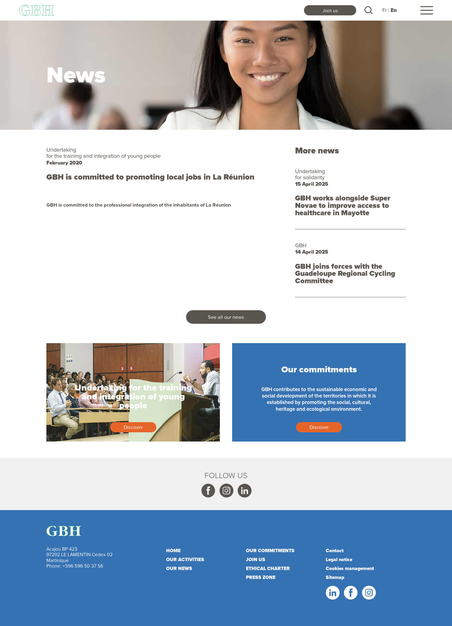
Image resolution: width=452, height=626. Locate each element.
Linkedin (244, 490)
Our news (179, 568)
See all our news (226, 316)
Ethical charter (268, 568)
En (394, 10)
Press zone (260, 577)
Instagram (226, 490)
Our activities (185, 559)
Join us (330, 10)
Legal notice (339, 559)
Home (173, 550)
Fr (384, 10)
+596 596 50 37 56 (83, 565)
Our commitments (270, 550)
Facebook (207, 490)
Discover (133, 426)
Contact (335, 550)
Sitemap (335, 577)
